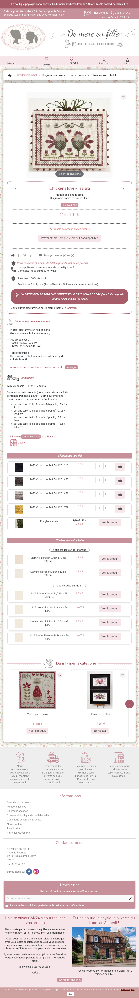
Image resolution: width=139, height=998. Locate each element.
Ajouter (100, 731)
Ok (70, 994)
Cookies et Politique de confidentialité (28, 815)
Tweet (25, 255)
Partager (19, 255)
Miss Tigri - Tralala (37, 714)
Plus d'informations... (69, 979)
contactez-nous (31, 436)
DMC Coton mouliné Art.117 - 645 (49, 479)
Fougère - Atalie (49, 521)
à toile (17, 443)
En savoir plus (69, 205)
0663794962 (122, 12)
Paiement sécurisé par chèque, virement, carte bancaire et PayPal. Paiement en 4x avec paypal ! (86, 768)
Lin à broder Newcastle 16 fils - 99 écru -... (49, 637)
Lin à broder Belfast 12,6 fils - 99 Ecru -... (49, 609)
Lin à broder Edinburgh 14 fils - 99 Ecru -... (49, 623)
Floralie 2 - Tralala (100, 714)
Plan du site (13, 828)
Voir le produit (109, 522)
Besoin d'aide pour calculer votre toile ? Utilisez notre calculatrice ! (119, 764)
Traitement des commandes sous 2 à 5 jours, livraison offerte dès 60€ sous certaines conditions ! (53, 768)
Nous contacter (16, 824)
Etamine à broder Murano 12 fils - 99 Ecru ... (49, 573)
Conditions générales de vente (24, 819)
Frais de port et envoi (19, 802)
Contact (103, 12)
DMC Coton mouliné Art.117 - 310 (49, 465)
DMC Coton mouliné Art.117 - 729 (49, 507)
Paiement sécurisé (17, 811)
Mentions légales (16, 806)
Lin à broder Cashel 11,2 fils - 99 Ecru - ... (49, 595)
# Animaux (71, 307)
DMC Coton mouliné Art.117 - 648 (49, 493)
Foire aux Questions (18, 832)
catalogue (71, 367)
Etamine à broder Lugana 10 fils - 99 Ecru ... (49, 559)
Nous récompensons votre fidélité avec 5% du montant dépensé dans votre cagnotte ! (20, 768)
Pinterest (31, 255)
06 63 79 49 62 (16, 864)
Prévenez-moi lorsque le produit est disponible (69, 238)
